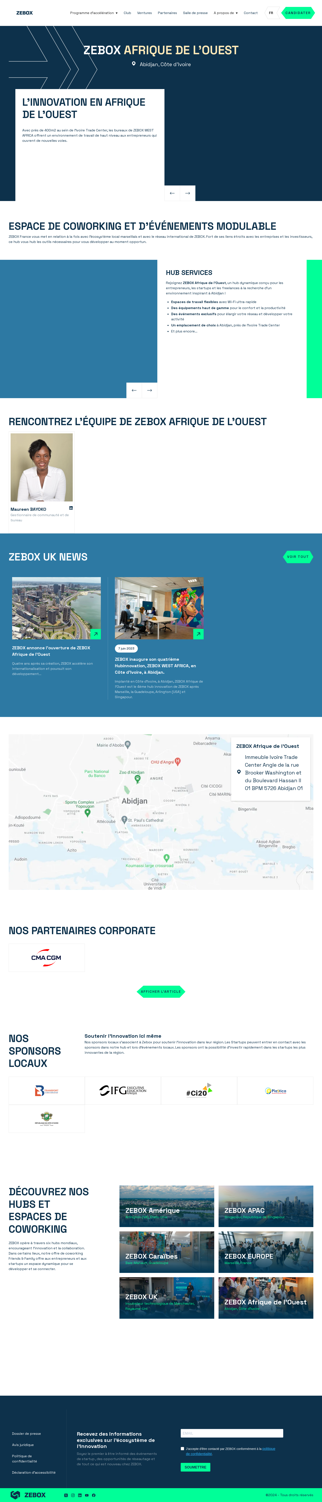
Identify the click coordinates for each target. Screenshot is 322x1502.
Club (127, 13)
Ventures (144, 13)
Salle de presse (195, 13)
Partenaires (167, 13)
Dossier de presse (26, 1433)
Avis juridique (23, 1445)
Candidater (298, 13)
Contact (251, 13)
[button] (94, 13)
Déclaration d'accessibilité (34, 1472)
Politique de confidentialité (24, 1459)
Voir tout (298, 556)
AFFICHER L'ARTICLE (161, 991)
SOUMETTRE (195, 1467)
